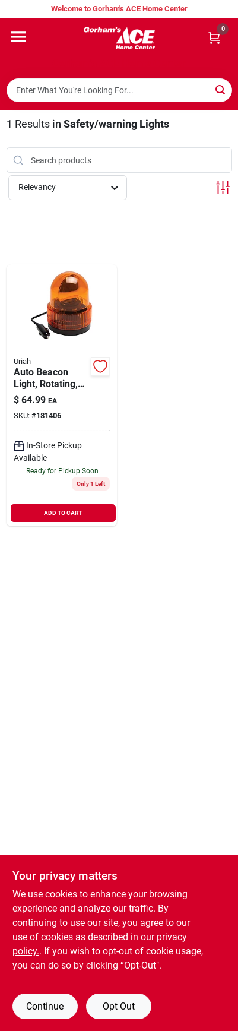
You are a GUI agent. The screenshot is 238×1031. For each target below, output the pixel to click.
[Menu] (18, 37)
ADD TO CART (63, 513)
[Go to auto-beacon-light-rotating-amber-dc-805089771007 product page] (62, 395)
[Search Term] (119, 90)
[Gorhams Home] (119, 38)
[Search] (221, 89)
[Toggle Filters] (223, 187)
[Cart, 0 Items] (214, 37)
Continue (45, 1006)
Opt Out (119, 1006)
